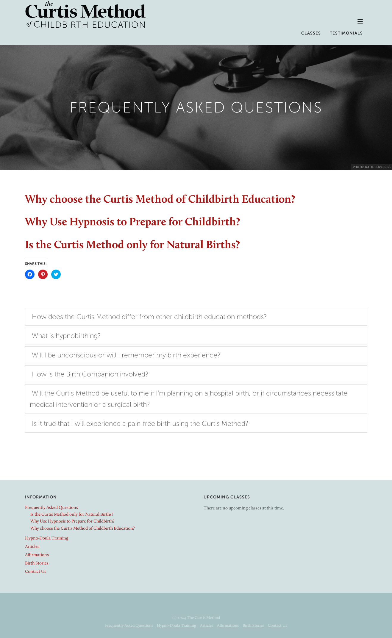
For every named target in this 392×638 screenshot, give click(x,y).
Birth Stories (37, 563)
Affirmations (37, 555)
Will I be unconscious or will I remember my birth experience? (126, 355)
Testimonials (346, 33)
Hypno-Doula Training (46, 538)
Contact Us (35, 572)
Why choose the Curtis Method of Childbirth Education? (160, 200)
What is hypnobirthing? (66, 335)
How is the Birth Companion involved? (90, 374)
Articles (32, 547)
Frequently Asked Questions (51, 508)
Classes (311, 33)
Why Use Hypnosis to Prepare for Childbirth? (132, 223)
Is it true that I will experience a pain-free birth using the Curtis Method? (140, 423)
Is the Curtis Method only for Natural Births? (132, 245)
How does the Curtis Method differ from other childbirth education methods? (149, 316)
